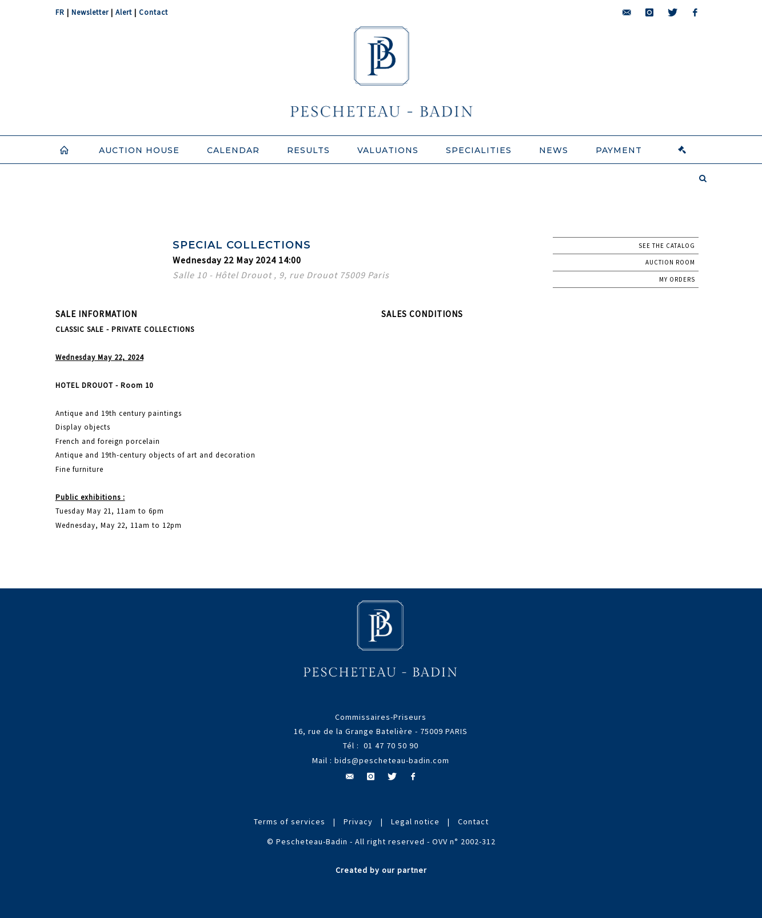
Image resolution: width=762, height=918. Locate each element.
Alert (123, 12)
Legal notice (415, 821)
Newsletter (90, 12)
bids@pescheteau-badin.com (391, 760)
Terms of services (289, 821)
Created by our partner (381, 870)
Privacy (358, 821)
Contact (153, 12)
